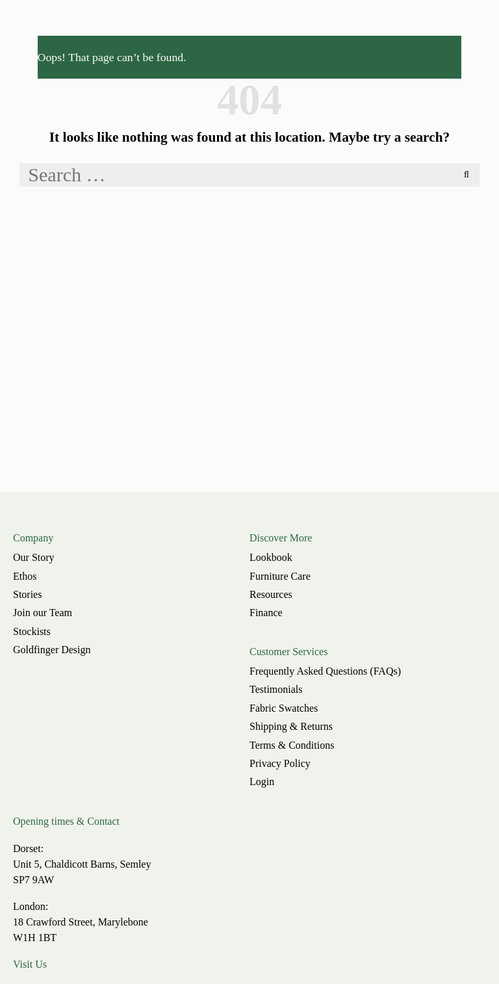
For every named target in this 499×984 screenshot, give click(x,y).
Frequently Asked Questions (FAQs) (325, 671)
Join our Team (42, 612)
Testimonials (276, 689)
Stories (27, 594)
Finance (266, 612)
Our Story (34, 557)
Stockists (32, 631)
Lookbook (271, 557)
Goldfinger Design (52, 649)
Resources (271, 594)
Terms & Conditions (292, 745)
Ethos (24, 576)
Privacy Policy (280, 763)
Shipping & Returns (291, 726)
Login (262, 781)
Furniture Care (280, 576)
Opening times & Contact (66, 821)
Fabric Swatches (284, 708)
